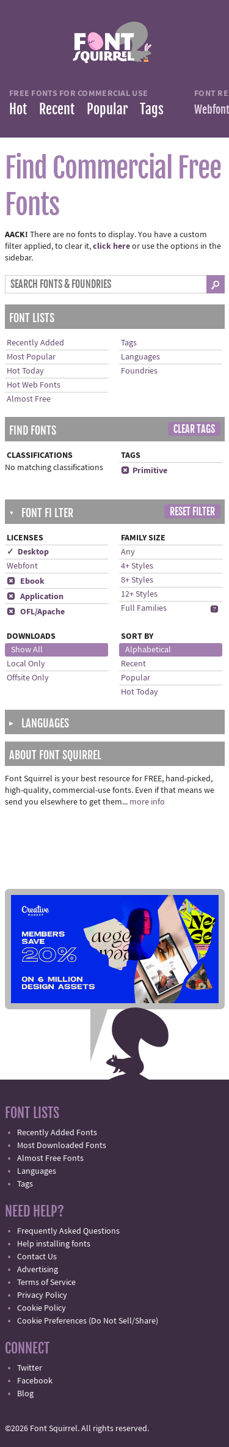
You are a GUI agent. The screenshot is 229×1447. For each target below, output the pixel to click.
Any (128, 552)
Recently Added (35, 342)
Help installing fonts (53, 1244)
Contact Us (37, 1256)
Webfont (22, 566)
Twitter (29, 1368)
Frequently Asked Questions (68, 1231)
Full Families (144, 608)
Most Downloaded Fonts (61, 1145)
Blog (25, 1393)
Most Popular (31, 357)
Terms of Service (46, 1282)
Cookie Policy (41, 1308)
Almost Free (29, 399)
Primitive (144, 471)
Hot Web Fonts (33, 385)
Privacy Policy (42, 1295)
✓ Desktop (28, 552)
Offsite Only (28, 677)
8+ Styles (137, 580)
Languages (140, 357)
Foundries (139, 371)
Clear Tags (194, 429)
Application (35, 597)
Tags (152, 109)
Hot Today (25, 371)
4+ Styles (137, 566)
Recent (57, 109)
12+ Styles (139, 594)
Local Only (26, 663)
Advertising (37, 1269)
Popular (107, 109)
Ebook (26, 581)
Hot (18, 109)
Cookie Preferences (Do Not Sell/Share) (87, 1321)
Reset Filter (192, 512)
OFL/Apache (36, 612)
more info (147, 802)
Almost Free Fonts (50, 1158)
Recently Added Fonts (57, 1132)
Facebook (35, 1380)
